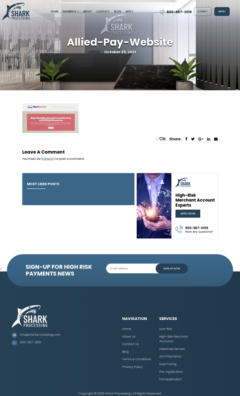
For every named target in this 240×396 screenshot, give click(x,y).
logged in (48, 159)
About (87, 11)
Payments (69, 11)
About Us (129, 336)
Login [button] (201, 11)
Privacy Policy (132, 367)
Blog (117, 11)
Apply (129, 11)
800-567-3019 (179, 12)
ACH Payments (170, 356)
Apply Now (187, 213)
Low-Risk (165, 329)
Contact (103, 11)
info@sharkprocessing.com (40, 334)
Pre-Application (171, 372)
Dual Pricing (167, 364)
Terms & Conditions (136, 359)
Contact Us (130, 344)
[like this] (161, 139)
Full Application (170, 379)
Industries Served (171, 349)
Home (54, 11)
